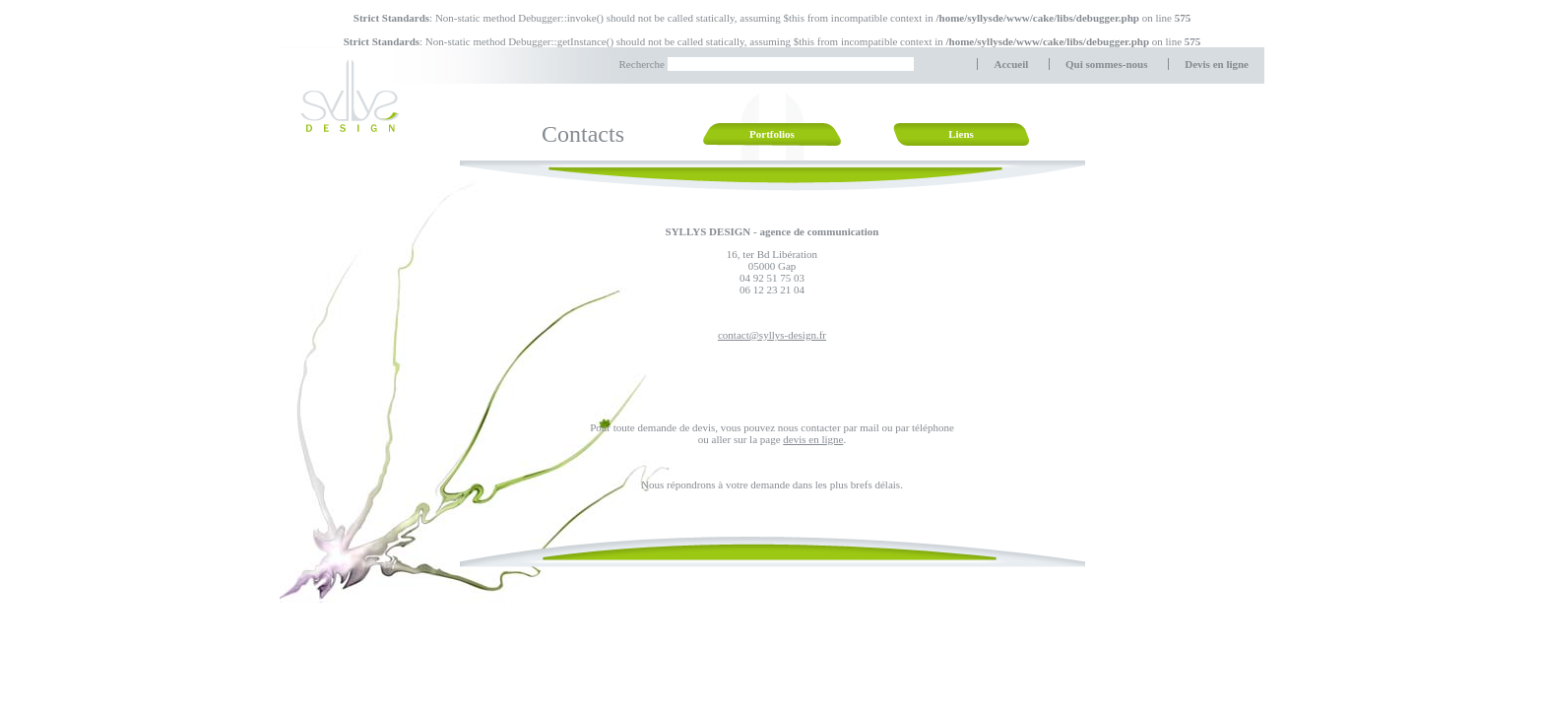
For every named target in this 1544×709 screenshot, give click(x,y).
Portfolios (772, 134)
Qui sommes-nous (1106, 64)
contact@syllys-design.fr (772, 335)
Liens (961, 134)
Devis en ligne (1217, 64)
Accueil (1011, 64)
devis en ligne (813, 439)
